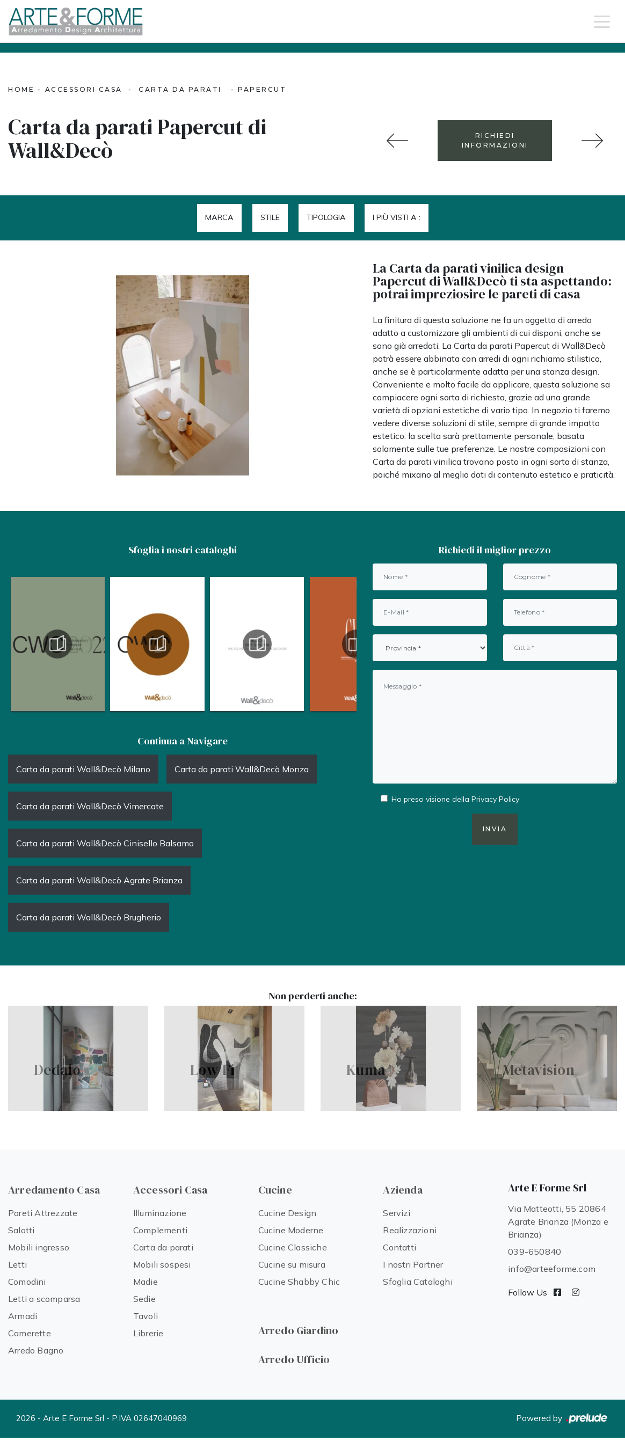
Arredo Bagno (35, 1350)
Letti (17, 1264)
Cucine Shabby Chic (299, 1281)
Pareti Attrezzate (42, 1213)
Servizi (396, 1213)
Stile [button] (270, 217)
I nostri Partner (413, 1264)
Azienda (402, 1189)
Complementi (160, 1230)
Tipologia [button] (326, 217)
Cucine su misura (291, 1264)
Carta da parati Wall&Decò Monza (242, 769)
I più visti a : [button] (396, 217)
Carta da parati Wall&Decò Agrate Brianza (99, 880)
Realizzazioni (410, 1230)
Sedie (144, 1298)
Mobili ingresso (38, 1247)
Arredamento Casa (54, 1189)
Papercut (262, 89)
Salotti (21, 1230)
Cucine (275, 1189)
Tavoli (145, 1316)
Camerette (29, 1333)
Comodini (27, 1281)
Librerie (148, 1333)
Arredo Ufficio (294, 1359)
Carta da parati (180, 89)
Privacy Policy (495, 799)
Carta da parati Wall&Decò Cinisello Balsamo (105, 843)
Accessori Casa (83, 89)
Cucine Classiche (292, 1247)
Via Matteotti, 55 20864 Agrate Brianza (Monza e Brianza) (558, 1221)
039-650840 (534, 1251)
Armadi (22, 1316)
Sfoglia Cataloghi (417, 1281)
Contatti (399, 1247)
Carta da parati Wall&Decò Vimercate (90, 806)
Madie (145, 1281)
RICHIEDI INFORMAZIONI (495, 140)
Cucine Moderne (291, 1230)
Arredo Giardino (298, 1330)
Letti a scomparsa (44, 1298)
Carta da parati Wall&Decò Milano (83, 769)
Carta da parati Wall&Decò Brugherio (88, 917)
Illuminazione (160, 1213)
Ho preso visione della (455, 799)
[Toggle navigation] (601, 20)
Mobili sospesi (162, 1264)
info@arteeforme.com (551, 1268)
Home (21, 89)
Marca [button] (219, 217)
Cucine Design (287, 1213)
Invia (495, 829)
